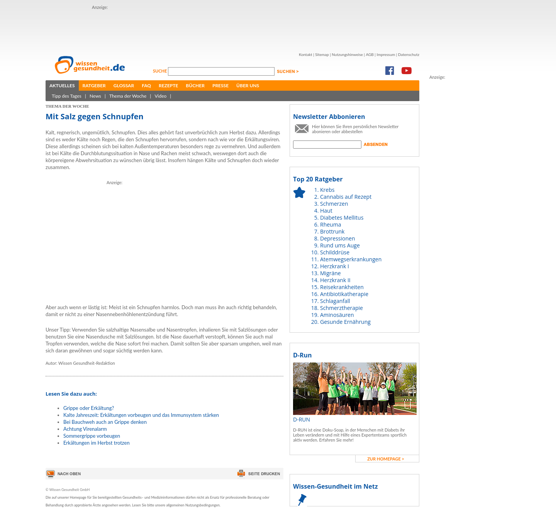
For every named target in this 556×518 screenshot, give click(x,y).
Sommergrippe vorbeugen (91, 436)
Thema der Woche (127, 96)
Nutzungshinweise (347, 54)
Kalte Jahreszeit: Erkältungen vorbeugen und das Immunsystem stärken (141, 415)
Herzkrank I (334, 266)
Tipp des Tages (66, 96)
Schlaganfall (335, 301)
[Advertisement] (232, 28)
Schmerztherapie (341, 307)
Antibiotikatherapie (344, 294)
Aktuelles (62, 85)
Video (160, 96)
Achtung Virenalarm (85, 429)
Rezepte (168, 85)
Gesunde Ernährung (345, 321)
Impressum (385, 54)
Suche (160, 70)
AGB (369, 54)
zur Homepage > (385, 458)
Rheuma (330, 224)
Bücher (195, 85)
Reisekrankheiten (342, 287)
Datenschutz (408, 54)
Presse (220, 85)
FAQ (146, 85)
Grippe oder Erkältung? (88, 408)
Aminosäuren (337, 314)
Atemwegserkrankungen (350, 259)
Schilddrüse (334, 252)
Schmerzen (334, 203)
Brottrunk (332, 231)
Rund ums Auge (340, 245)
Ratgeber (94, 85)
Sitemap (322, 54)
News (95, 96)
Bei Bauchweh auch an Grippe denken (105, 422)
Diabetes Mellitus (341, 217)
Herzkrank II (335, 280)
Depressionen (337, 238)
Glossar (124, 85)
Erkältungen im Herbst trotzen (96, 443)
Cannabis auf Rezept (345, 196)
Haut (326, 210)
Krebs (327, 189)
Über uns (247, 85)
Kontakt (305, 54)
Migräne (330, 273)
